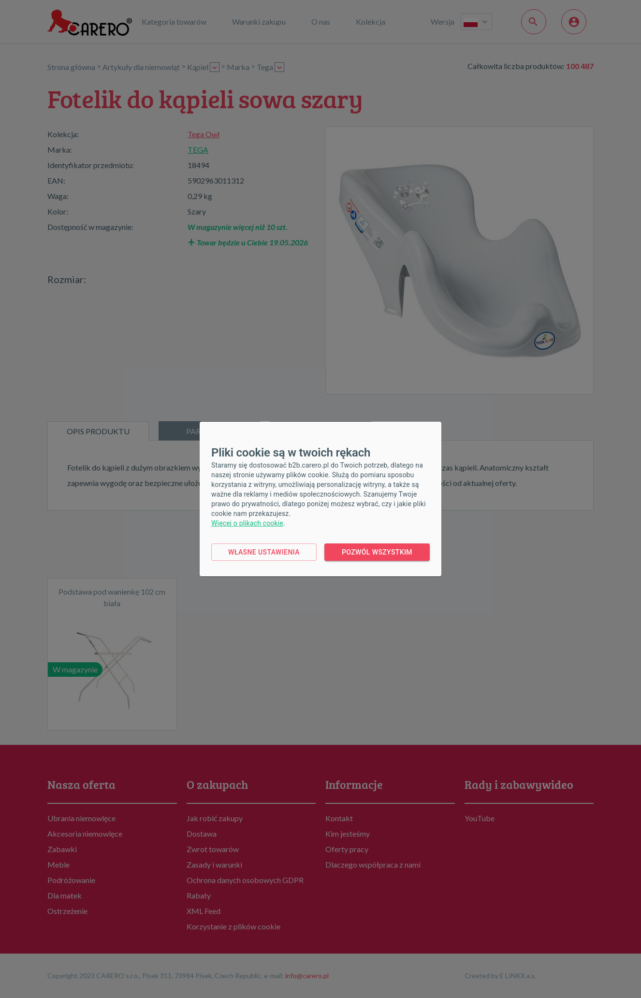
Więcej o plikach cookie (247, 523)
